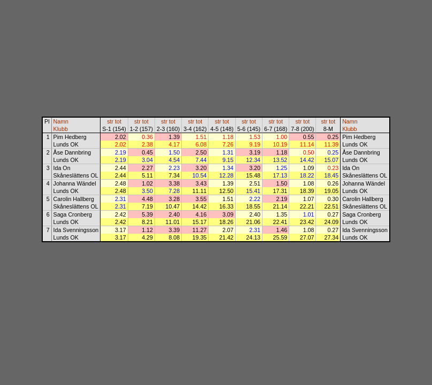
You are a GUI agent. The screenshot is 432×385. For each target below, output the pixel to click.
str (110, 121)
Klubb (60, 129)
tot (118, 121)
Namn (60, 121)
